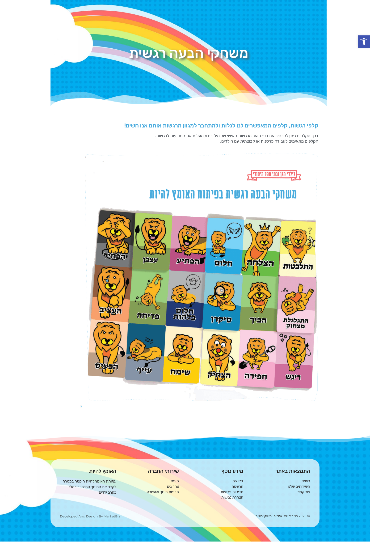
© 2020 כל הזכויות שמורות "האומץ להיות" (282, 517)
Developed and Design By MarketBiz (90, 517)
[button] (364, 41)
